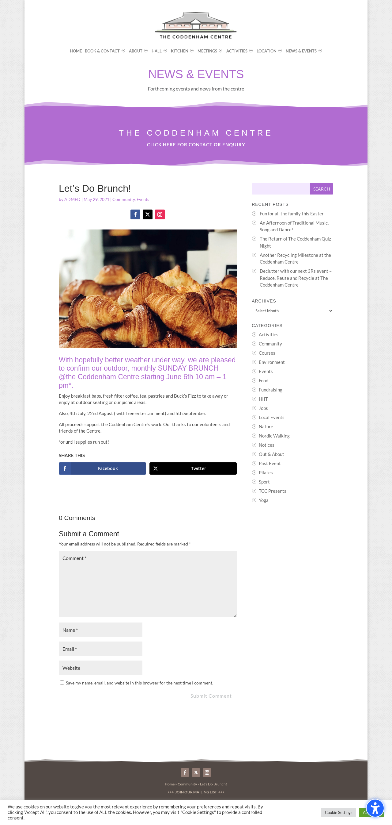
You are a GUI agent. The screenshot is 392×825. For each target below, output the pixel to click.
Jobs (263, 408)
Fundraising (270, 389)
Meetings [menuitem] (207, 51)
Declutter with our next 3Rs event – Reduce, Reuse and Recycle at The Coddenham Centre (296, 277)
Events (143, 199)
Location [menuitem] (267, 51)
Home (170, 784)
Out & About (271, 454)
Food (263, 380)
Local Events (272, 417)
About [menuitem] (135, 51)
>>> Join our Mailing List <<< (196, 792)
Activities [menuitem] (236, 51)
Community (123, 199)
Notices (266, 445)
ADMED (72, 199)
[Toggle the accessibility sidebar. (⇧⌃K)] (375, 808)
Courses (267, 353)
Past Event (270, 463)
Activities (268, 334)
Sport (264, 481)
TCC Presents (272, 491)
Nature (266, 426)
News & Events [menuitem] (301, 51)
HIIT (263, 399)
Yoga (264, 500)
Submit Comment (211, 696)
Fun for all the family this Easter (292, 213)
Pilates (266, 472)
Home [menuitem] (76, 51)
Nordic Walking (274, 435)
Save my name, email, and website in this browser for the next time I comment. (139, 682)
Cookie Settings (338, 812)
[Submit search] (321, 189)
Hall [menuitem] (157, 51)
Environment (272, 362)
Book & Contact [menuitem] (102, 51)
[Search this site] (281, 189)
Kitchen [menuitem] (179, 51)
